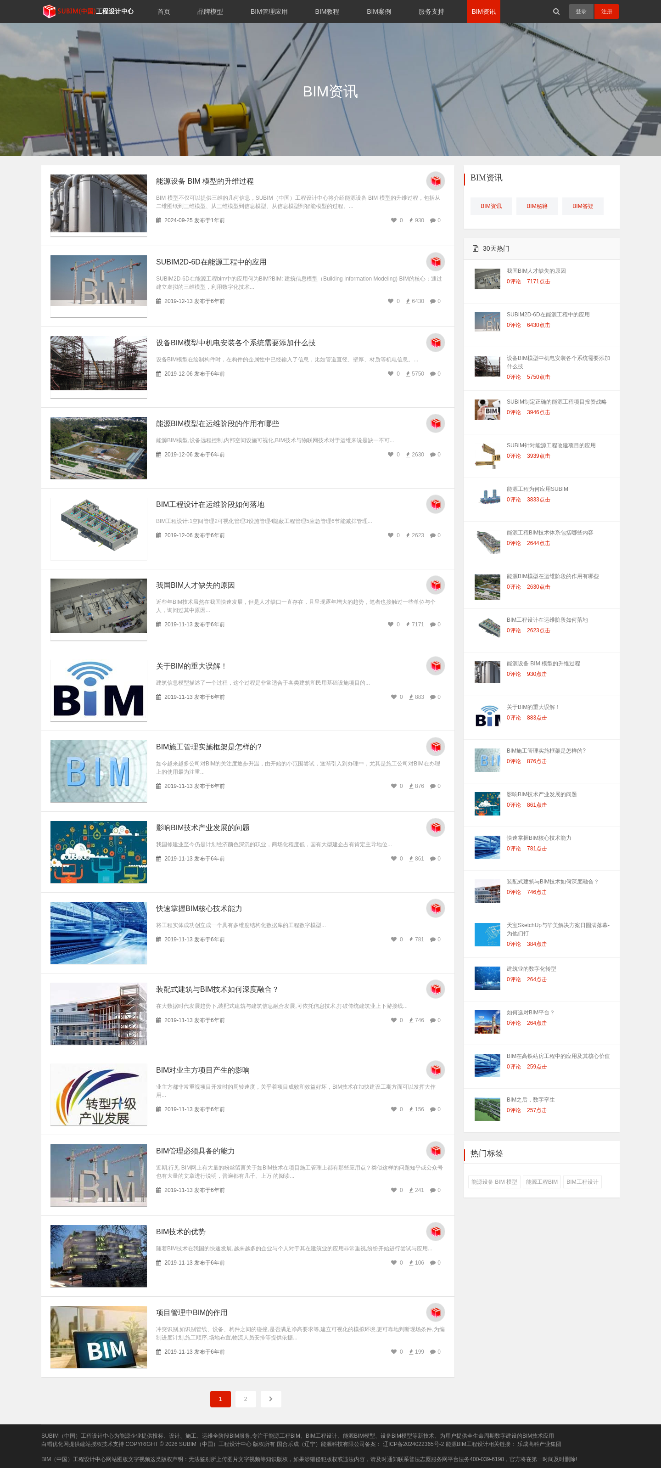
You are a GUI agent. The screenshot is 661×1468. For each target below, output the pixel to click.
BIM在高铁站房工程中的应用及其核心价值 (558, 1056)
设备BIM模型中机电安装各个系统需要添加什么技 (236, 343)
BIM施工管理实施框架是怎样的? (208, 747)
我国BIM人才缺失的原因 (195, 585)
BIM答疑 (582, 206)
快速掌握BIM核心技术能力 (199, 908)
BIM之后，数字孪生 (531, 1100)
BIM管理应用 (269, 11)
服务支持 (431, 11)
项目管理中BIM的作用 (192, 1312)
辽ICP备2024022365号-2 (413, 1444)
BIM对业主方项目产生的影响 (203, 1070)
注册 (606, 11)
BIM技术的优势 (181, 1232)
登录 (581, 11)
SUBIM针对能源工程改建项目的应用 (551, 445)
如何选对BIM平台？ (531, 1012)
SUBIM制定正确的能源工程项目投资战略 (557, 402)
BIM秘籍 (537, 206)
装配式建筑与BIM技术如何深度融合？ (217, 989)
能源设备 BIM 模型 (494, 1182)
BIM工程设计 (582, 1182)
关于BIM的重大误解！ (192, 666)
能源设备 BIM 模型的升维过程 (205, 181)
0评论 (514, 281)
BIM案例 (379, 11)
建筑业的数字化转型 (531, 969)
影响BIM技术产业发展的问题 (203, 828)
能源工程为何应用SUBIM (537, 489)
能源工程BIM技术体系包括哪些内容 (550, 532)
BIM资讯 (483, 11)
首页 (163, 11)
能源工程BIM (542, 1182)
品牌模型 (210, 11)
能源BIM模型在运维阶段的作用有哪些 (217, 423)
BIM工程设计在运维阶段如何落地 (210, 504)
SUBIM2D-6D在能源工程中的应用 (211, 262)
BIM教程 (327, 11)
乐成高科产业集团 (539, 1444)
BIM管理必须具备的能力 (195, 1151)
